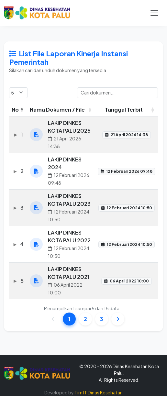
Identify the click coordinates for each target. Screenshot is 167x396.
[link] (117, 320)
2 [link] (85, 319)
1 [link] (69, 319)
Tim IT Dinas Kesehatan (98, 392)
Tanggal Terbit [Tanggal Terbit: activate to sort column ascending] (124, 110)
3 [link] (101, 319)
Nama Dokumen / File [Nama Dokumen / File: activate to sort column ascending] (57, 110)
